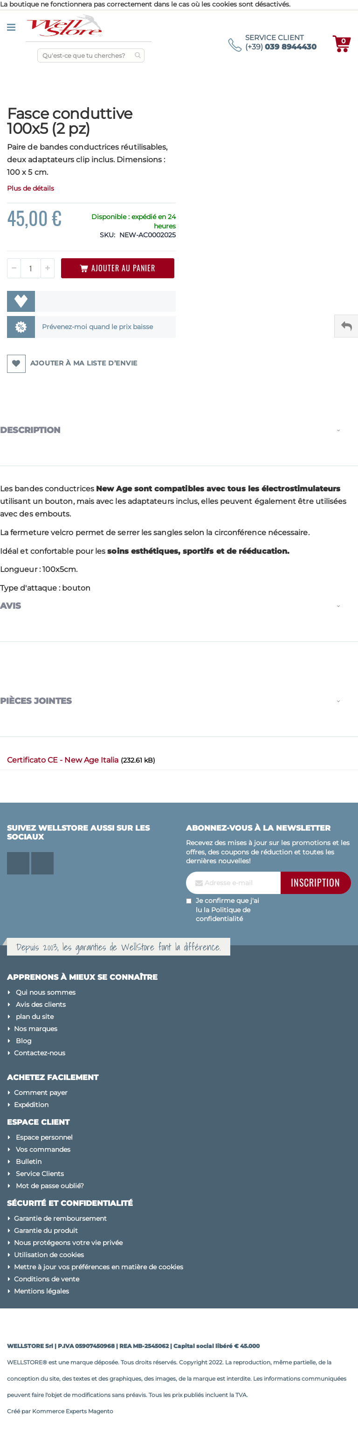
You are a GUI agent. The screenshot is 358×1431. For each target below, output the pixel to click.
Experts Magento (89, 1411)
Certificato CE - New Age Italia (64, 760)
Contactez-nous (39, 1053)
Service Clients (40, 1174)
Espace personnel (44, 1137)
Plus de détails (30, 188)
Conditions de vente (46, 1279)
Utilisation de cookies (49, 1255)
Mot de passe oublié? (50, 1186)
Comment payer (41, 1092)
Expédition (31, 1105)
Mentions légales (41, 1291)
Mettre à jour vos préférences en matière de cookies (98, 1267)
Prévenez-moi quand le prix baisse (97, 327)
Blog (24, 1041)
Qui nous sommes (46, 992)
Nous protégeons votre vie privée (68, 1242)
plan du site (35, 1016)
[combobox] (91, 55)
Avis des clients (41, 1004)
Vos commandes (43, 1149)
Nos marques (35, 1029)
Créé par (19, 1411)
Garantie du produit (46, 1230)
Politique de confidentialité (223, 914)
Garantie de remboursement (60, 1218)
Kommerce (48, 1411)
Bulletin (28, 1161)
